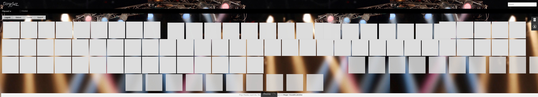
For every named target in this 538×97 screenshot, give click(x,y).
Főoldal (25, 11)
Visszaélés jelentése (295, 95)
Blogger (286, 95)
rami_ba (273, 95)
